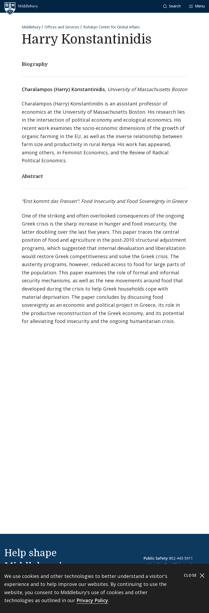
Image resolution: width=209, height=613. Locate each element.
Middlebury (31, 26)
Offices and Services (62, 26)
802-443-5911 (181, 558)
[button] (172, 6)
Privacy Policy (92, 600)
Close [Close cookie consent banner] (194, 575)
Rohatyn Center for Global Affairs (111, 26)
